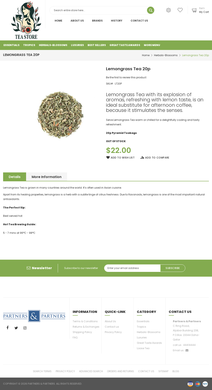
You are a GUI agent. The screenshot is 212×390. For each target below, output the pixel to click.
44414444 (189, 345)
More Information (48, 176)
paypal (205, 384)
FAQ (75, 337)
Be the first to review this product (126, 77)
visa (190, 384)
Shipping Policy (82, 332)
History (116, 20)
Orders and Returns (120, 371)
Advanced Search (91, 371)
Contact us (112, 326)
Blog (175, 371)
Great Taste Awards (149, 343)
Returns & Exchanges (86, 326)
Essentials (143, 321)
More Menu (152, 45)
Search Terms (42, 371)
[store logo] (26, 20)
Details (14, 176)
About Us (77, 20)
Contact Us (139, 20)
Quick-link (115, 311)
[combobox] (102, 10)
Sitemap (163, 371)
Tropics (141, 326)
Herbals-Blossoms (166, 55)
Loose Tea (143, 348)
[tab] (14, 176)
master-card (198, 384)
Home (58, 20)
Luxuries (142, 337)
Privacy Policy (113, 332)
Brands (97, 20)
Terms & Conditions (85, 321)
